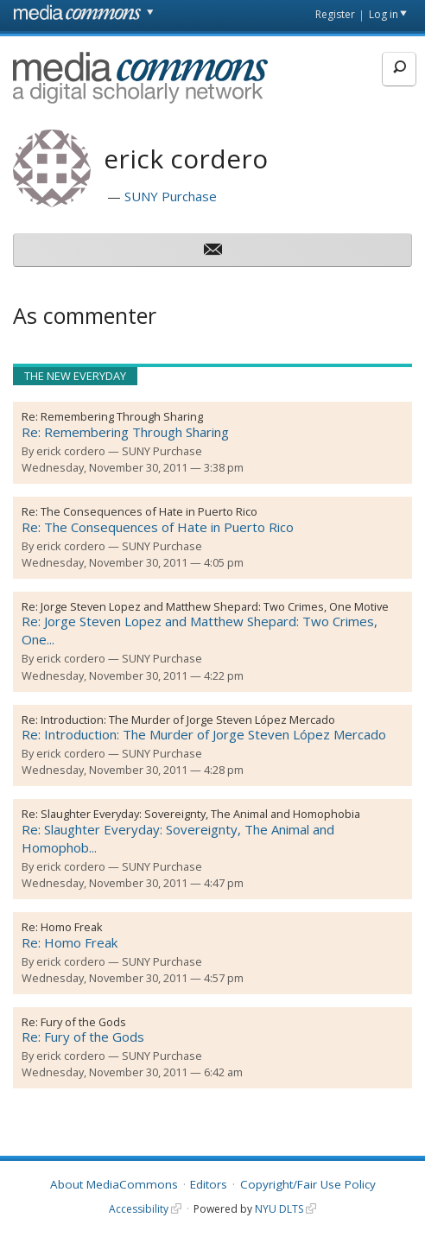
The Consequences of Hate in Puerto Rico (149, 511)
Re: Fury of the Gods (83, 1036)
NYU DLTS (279, 1209)
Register (335, 14)
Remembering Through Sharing (122, 416)
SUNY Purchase (170, 196)
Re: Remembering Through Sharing (125, 432)
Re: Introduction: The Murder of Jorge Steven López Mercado (204, 734)
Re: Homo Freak (69, 942)
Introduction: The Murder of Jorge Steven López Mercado (188, 719)
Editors (208, 1184)
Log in (383, 14)
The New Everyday (75, 376)
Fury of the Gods (83, 1022)
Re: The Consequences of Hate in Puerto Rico (158, 527)
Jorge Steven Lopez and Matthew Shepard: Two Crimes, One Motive (215, 606)
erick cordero (70, 451)
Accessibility (138, 1209)
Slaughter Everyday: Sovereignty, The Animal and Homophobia (200, 813)
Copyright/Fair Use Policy (308, 1184)
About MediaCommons (114, 1184)
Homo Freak (72, 927)
